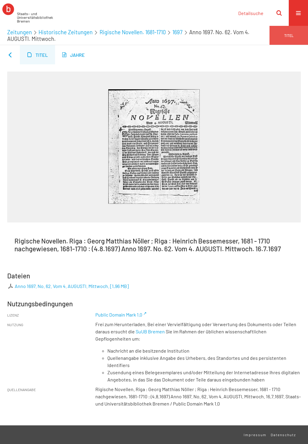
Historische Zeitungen (65, 32)
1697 (177, 32)
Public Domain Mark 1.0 (118, 314)
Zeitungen (19, 32)
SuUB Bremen (150, 331)
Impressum (255, 435)
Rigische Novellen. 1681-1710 (133, 32)
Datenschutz (283, 435)
